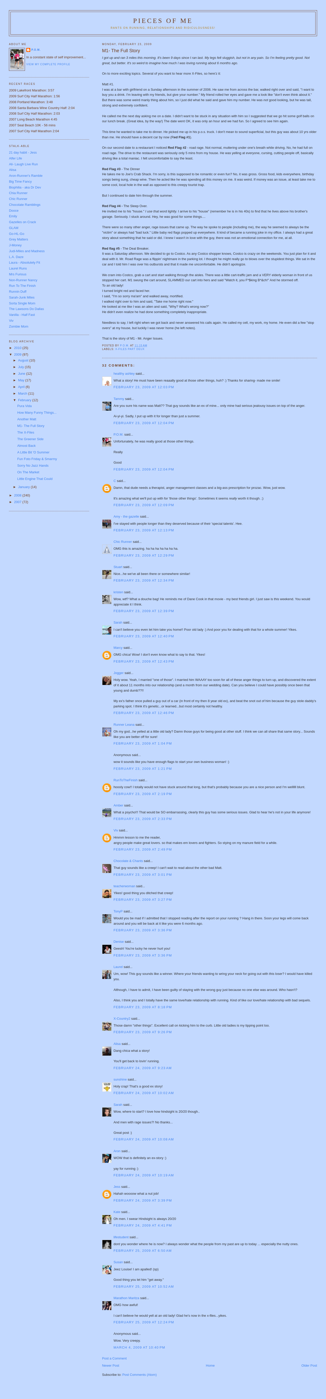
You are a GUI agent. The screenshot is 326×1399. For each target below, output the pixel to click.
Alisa (117, 1044)
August (23, 360)
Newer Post (110, 1365)
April (22, 387)
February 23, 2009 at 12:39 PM (144, 611)
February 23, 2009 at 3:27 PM (143, 900)
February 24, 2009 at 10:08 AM (144, 1139)
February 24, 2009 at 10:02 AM (144, 1093)
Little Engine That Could (35, 479)
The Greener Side (30, 439)
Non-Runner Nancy (23, 280)
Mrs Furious (17, 274)
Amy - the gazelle (126, 516)
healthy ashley (124, 373)
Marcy (118, 648)
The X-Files (25, 432)
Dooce (14, 210)
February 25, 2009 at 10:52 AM (144, 1286)
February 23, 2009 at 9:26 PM (143, 1032)
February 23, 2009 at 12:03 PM (144, 387)
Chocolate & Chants (128, 861)
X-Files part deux (130, 349)
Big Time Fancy (20, 181)
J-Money (15, 245)
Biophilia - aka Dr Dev (25, 187)
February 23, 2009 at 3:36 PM (143, 930)
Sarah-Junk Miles (21, 297)
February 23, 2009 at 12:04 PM (144, 423)
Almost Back (26, 446)
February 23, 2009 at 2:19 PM (143, 794)
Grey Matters (18, 239)
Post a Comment (114, 1358)
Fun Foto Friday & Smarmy (37, 459)
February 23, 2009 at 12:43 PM (144, 661)
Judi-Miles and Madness (27, 251)
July (21, 367)
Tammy (119, 399)
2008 (18, 495)
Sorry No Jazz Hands (33, 465)
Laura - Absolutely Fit (24, 262)
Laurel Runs (18, 268)
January (24, 487)
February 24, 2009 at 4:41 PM (143, 1225)
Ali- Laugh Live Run (23, 164)
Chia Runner (18, 193)
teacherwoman (124, 886)
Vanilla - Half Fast (22, 315)
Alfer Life (15, 158)
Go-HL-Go (16, 234)
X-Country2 (122, 1018)
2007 (18, 502)
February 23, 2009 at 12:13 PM (144, 530)
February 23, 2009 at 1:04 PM (143, 743)
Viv (116, 830)
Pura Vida (24, 406)
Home (210, 1365)
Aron (117, 1151)
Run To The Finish (22, 286)
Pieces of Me (163, 20)
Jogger (119, 673)
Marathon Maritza (126, 1298)
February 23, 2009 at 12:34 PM (144, 580)
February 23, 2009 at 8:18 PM (143, 1007)
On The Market (28, 472)
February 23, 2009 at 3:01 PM (143, 875)
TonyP (118, 911)
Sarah (118, 622)
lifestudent (121, 1237)
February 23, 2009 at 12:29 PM (144, 555)
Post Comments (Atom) (139, 1375)
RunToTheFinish (126, 780)
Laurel (118, 967)
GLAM (13, 228)
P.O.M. (119, 434)
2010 (18, 348)
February (25, 400)
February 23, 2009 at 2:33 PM (143, 819)
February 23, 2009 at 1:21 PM (143, 769)
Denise (119, 942)
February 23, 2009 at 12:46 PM (144, 713)
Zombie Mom (18, 326)
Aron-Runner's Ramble (26, 176)
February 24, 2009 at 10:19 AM (144, 1175)
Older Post (309, 1365)
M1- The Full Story (31, 426)
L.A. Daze (16, 257)
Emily (13, 216)
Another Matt (26, 419)
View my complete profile (48, 64)
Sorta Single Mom (22, 303)
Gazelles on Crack (22, 222)
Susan (118, 1262)
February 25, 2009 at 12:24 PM (144, 1322)
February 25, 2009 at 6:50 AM (143, 1251)
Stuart (118, 567)
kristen (118, 592)
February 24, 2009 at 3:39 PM (143, 1200)
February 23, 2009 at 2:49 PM (143, 849)
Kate (117, 1212)
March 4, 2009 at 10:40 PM (139, 1347)
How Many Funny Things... (37, 412)
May (21, 380)
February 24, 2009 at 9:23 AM (143, 1068)
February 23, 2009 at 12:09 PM (144, 505)
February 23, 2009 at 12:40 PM (144, 636)
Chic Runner (123, 542)
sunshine (120, 1079)
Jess (117, 1187)
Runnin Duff (17, 291)
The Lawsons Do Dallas (26, 309)
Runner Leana (124, 725)
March (23, 393)
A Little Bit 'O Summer (33, 452)
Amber (118, 805)
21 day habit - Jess (23, 152)
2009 (18, 354)
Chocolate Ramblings (24, 205)
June (22, 373)
